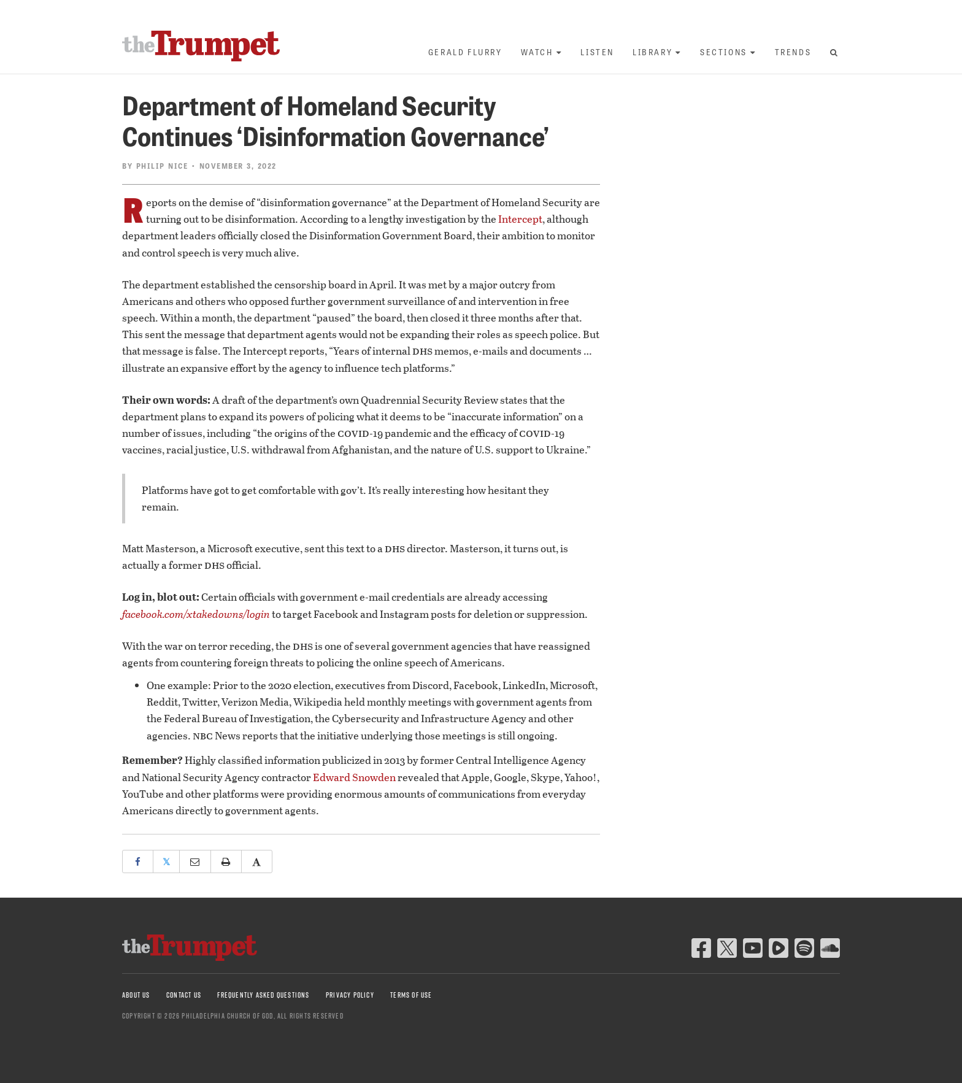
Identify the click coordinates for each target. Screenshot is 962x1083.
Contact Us (183, 995)
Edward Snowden (354, 777)
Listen (597, 52)
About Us (136, 995)
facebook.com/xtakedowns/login (196, 614)
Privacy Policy (350, 995)
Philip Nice (162, 165)
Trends (793, 52)
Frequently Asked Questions (263, 995)
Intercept (520, 218)
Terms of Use (411, 995)
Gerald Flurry (465, 52)
